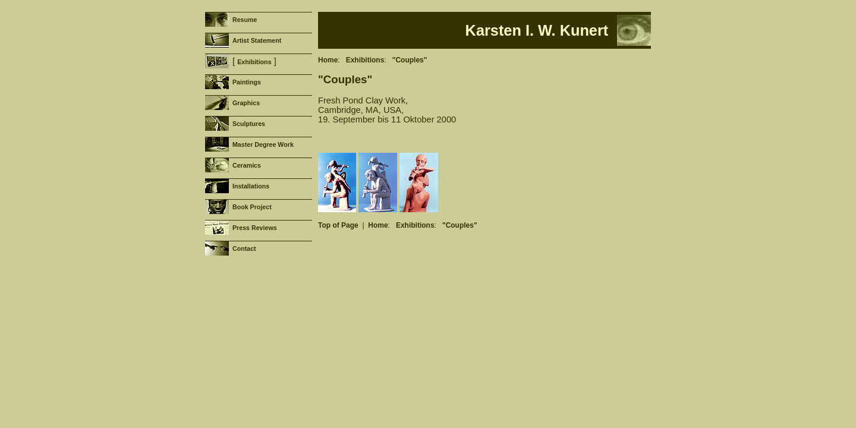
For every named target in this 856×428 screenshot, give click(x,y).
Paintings (246, 82)
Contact (244, 248)
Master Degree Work (263, 144)
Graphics (246, 102)
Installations (250, 186)
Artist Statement (256, 40)
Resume (244, 19)
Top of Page (338, 225)
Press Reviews (254, 227)
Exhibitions (254, 61)
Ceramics (246, 165)
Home (328, 60)
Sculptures (248, 123)
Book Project (252, 206)
